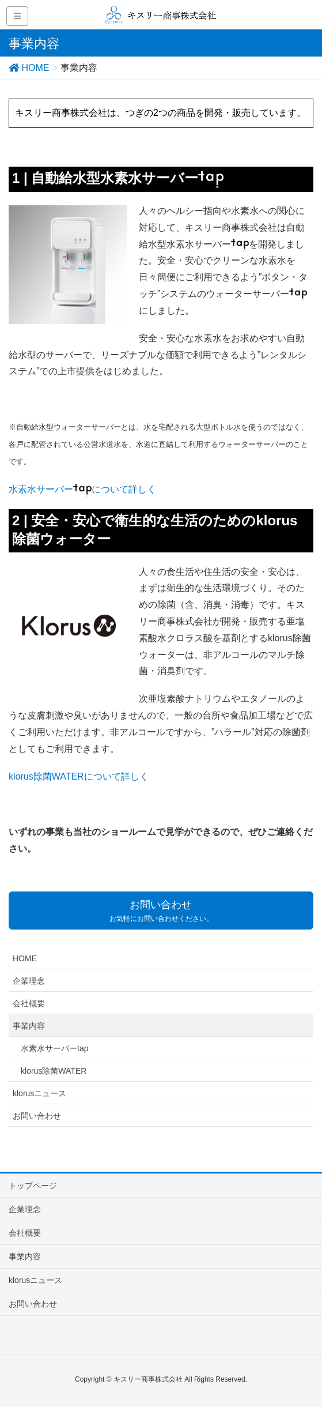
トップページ (33, 1185)
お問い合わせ (37, 1115)
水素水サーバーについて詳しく (82, 489)
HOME (25, 958)
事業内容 (29, 1025)
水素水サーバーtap (54, 1048)
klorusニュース (39, 1093)
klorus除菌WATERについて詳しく (79, 776)
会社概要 (29, 1003)
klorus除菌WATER (53, 1070)
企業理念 (29, 980)
